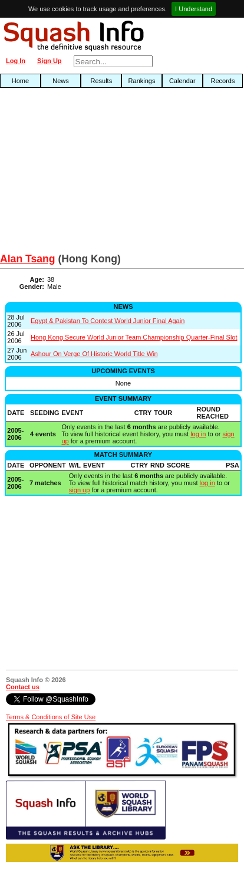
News (60, 80)
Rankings (142, 80)
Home (20, 80)
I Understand (193, 8)
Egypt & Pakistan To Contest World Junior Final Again (107, 320)
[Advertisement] (78, 173)
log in (198, 433)
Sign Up (49, 60)
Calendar (182, 80)
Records (222, 80)
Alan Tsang (27, 259)
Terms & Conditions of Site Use (50, 716)
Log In (15, 60)
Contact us (22, 686)
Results (101, 80)
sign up (79, 489)
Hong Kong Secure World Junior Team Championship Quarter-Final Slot (134, 337)
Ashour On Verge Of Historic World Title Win (94, 353)
